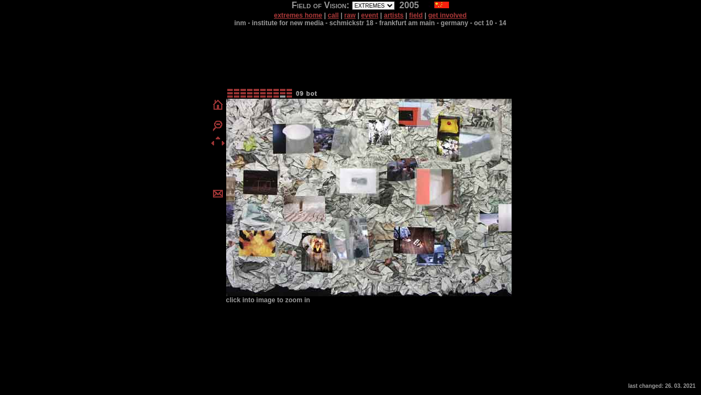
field (416, 15)
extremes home (298, 15)
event (369, 15)
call (333, 15)
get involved (447, 15)
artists (393, 15)
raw (350, 15)
